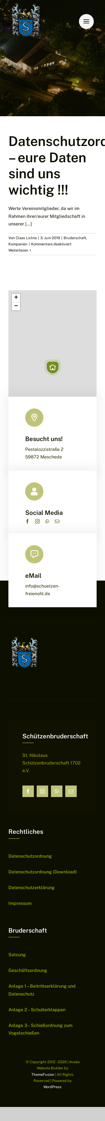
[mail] (57, 521)
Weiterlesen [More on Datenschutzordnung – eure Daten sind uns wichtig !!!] (18, 250)
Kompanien (17, 244)
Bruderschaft (75, 238)
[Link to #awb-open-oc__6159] (86, 21)
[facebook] (27, 521)
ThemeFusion (42, 1074)
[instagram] (37, 521)
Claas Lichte (26, 238)
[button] (53, 367)
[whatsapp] (47, 521)
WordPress (52, 1087)
